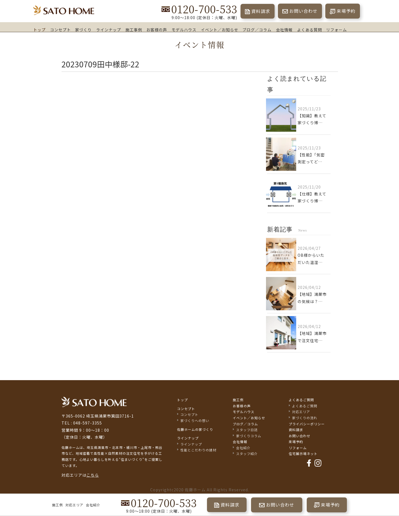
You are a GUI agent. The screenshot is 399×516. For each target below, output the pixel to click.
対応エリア (74, 504)
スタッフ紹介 (247, 453)
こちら (92, 475)
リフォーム (336, 29)
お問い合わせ (303, 10)
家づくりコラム (248, 435)
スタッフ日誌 (247, 429)
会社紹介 (93, 504)
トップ (39, 29)
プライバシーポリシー (307, 423)
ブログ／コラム (257, 29)
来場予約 (346, 10)
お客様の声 (156, 29)
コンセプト (60, 29)
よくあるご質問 (301, 399)
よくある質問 (309, 29)
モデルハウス (184, 29)
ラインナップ (108, 29)
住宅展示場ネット (303, 453)
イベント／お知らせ (219, 29)
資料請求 (260, 11)
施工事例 (134, 29)
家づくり (83, 29)
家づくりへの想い (194, 420)
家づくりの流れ (304, 417)
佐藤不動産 (94, 402)
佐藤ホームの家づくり (195, 429)
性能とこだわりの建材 (198, 450)
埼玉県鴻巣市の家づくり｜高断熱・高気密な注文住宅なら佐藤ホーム (63, 10)
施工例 (57, 504)
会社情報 (284, 29)
